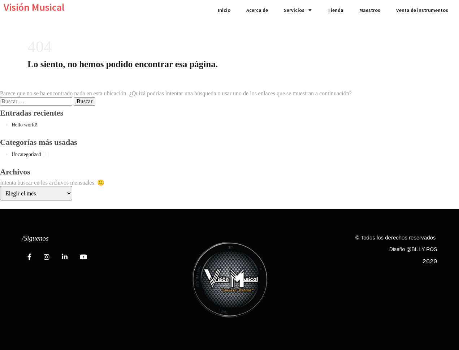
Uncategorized (26, 154)
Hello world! (25, 125)
